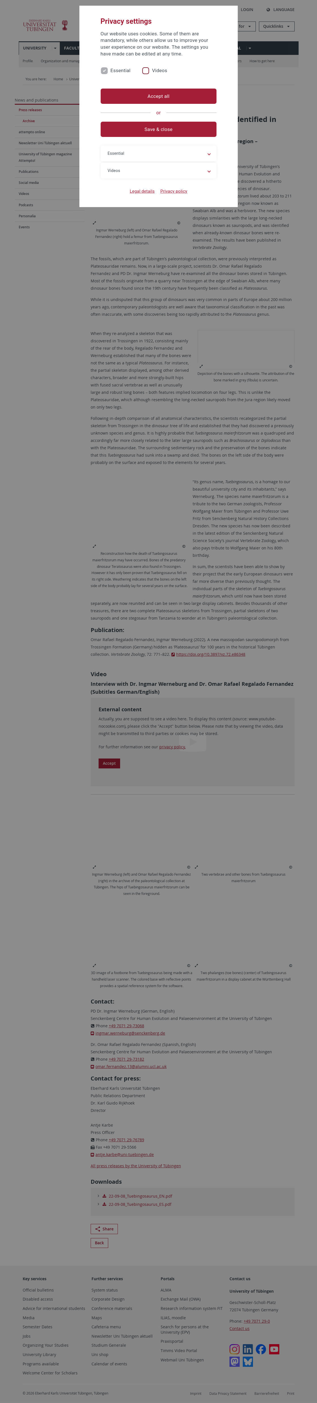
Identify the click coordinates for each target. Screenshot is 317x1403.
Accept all (158, 96)
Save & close (158, 129)
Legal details (142, 191)
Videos (159, 70)
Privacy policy (173, 191)
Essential (120, 70)
